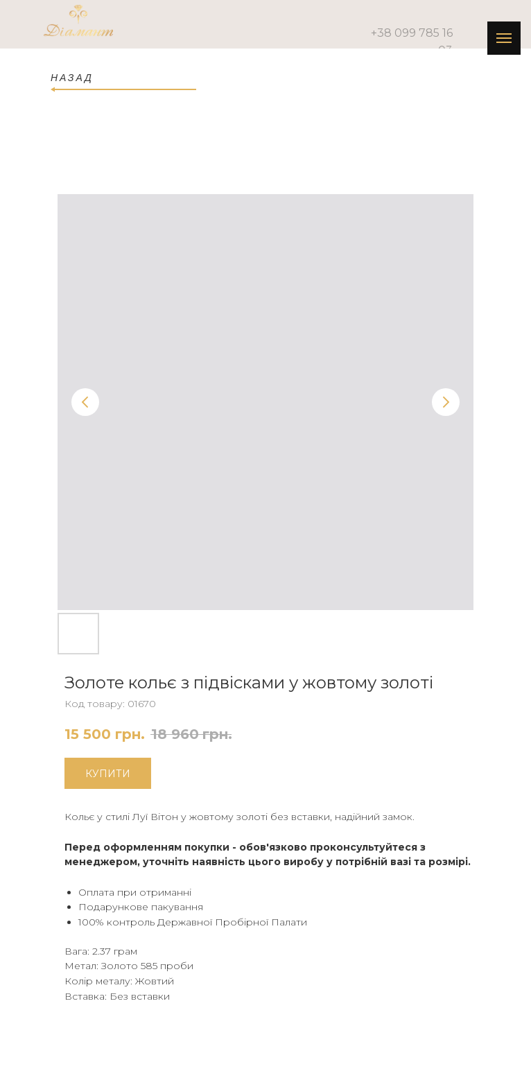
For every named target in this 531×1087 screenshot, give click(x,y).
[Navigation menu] (504, 38)
